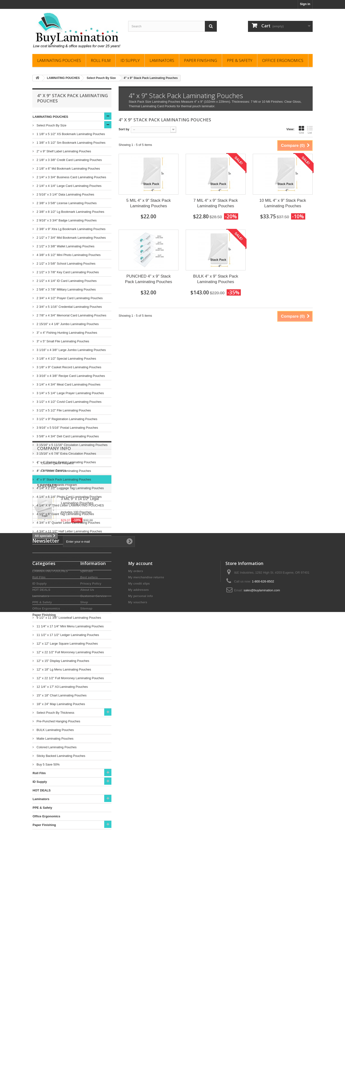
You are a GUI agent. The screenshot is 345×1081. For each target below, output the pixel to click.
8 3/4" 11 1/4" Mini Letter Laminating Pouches (68, 583)
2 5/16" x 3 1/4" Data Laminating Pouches (65, 194)
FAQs (44, 871)
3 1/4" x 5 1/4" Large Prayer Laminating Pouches (70, 393)
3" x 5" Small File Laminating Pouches (62, 341)
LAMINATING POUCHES (59, 60)
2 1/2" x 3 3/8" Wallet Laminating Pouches (65, 246)
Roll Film (101, 60)
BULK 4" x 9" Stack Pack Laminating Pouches (215, 279)
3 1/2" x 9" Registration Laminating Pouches (66, 419)
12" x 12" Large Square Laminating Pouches (67, 643)
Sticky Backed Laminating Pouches (60, 756)
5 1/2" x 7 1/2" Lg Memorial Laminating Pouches (69, 548)
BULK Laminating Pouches (55, 730)
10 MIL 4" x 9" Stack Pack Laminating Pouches (282, 203)
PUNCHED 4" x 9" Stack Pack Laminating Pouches (148, 279)
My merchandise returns (146, 1013)
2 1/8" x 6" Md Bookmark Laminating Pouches (68, 168)
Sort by (124, 129)
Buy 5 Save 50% (48, 764)
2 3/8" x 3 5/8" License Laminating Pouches (66, 203)
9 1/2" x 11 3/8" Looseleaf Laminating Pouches (68, 617)
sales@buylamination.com (262, 1026)
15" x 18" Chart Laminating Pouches (61, 695)
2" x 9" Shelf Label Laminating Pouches (63, 151)
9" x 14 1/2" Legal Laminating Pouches (63, 609)
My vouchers (137, 1038)
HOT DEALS (42, 790)
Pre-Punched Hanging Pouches (58, 721)
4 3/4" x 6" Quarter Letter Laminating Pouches (68, 522)
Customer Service (53, 864)
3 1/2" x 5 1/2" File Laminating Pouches (63, 410)
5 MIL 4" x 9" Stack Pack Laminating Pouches (148, 203)
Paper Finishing (200, 60)
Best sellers (89, 1013)
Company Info (54, 844)
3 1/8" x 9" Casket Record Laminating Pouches (68, 367)
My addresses (138, 1026)
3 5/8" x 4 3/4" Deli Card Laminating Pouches (67, 436)
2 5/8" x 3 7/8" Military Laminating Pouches (66, 289)
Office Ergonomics (282, 60)
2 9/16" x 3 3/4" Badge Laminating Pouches (66, 220)
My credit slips (139, 1019)
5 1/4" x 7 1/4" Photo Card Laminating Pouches (69, 540)
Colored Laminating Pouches (56, 747)
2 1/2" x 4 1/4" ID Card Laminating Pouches (66, 281)
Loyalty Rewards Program (58, 878)
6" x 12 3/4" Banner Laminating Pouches (64, 566)
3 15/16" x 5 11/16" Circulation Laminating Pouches (72, 445)
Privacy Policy (90, 1019)
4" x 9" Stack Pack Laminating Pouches (63, 479)
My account (140, 999)
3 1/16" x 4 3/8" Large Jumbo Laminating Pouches (71, 350)
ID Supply (130, 60)
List (310, 129)
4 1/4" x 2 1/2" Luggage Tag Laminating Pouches (70, 488)
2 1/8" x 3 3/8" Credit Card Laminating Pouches (69, 160)
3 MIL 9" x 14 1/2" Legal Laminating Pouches (80, 911)
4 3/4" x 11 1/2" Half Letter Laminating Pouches (69, 531)
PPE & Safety (239, 60)
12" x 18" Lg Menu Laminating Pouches (63, 669)
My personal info (140, 1032)
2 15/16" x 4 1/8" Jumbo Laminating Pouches (67, 324)
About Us (87, 1026)
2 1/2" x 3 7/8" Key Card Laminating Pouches (67, 272)
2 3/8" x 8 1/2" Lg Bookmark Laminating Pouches (70, 212)
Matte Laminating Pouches (55, 738)
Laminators (162, 60)
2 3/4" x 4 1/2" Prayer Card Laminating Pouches (69, 298)
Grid (301, 129)
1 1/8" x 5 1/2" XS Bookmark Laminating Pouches (70, 134)
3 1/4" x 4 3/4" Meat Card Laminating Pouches (68, 384)
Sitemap (86, 1044)
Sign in (305, 4)
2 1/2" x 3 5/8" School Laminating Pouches (65, 263)
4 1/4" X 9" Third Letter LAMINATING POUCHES (70, 505)
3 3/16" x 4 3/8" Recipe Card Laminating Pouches (70, 376)
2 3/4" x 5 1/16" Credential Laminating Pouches (69, 307)
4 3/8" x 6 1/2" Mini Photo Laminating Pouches (68, 255)
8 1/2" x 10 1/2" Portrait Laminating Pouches (67, 574)
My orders (135, 1007)
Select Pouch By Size (51, 125)
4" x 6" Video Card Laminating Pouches (63, 471)
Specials (47, 896)
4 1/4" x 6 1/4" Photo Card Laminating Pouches (69, 497)
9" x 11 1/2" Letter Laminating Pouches (63, 600)
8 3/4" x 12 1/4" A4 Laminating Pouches (63, 592)
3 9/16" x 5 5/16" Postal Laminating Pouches (67, 427)
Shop (84, 1038)
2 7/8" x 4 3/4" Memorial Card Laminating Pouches (71, 315)
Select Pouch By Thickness (55, 712)
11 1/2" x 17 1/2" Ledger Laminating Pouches (67, 635)
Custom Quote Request (57, 856)
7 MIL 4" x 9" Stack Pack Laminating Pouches (215, 203)
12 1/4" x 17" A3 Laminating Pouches (62, 687)
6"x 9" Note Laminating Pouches (58, 557)
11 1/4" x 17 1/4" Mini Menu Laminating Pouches (70, 626)
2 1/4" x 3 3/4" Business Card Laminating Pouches (71, 177)
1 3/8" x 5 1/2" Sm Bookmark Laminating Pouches (70, 142)
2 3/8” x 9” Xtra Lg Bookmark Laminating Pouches (70, 229)
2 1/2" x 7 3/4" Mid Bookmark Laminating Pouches (71, 237)
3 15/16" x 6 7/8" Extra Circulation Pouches (66, 453)
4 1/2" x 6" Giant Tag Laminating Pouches (65, 514)
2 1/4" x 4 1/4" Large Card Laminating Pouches (68, 186)
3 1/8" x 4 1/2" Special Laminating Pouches (66, 358)
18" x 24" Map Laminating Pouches (60, 704)
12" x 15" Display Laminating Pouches (62, 661)
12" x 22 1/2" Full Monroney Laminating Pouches (70, 652)
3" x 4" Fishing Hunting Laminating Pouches (66, 332)
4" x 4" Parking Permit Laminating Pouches (66, 462)
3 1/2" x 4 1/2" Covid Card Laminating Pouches (68, 402)
